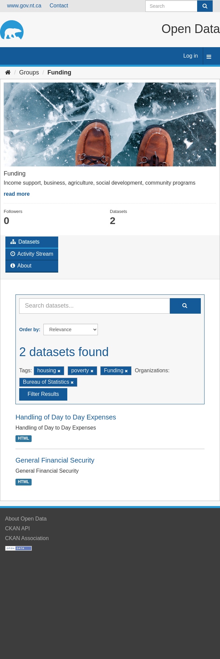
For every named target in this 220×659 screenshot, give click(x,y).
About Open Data (26, 519)
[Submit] (205, 6)
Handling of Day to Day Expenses (65, 417)
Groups (29, 72)
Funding (59, 72)
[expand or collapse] (209, 57)
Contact (58, 5)
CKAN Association (27, 538)
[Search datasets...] (94, 306)
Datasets (25, 242)
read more (17, 194)
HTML (23, 438)
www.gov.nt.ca (24, 5)
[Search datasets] (179, 6)
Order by (29, 329)
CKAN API (17, 528)
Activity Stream (31, 254)
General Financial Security (55, 460)
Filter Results (43, 394)
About (20, 266)
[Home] (8, 72)
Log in (190, 56)
